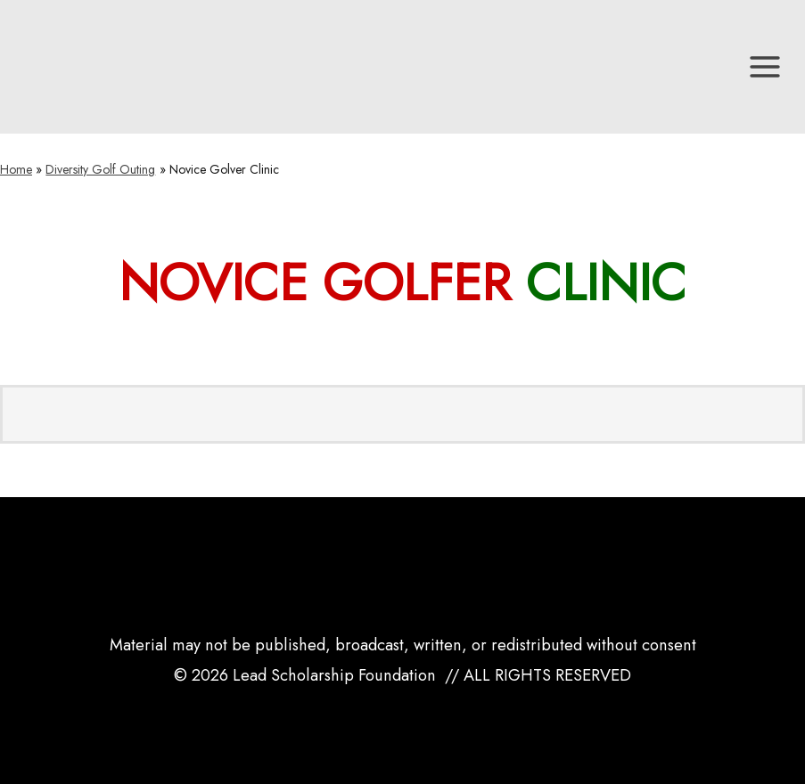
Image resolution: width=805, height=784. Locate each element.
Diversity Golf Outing (100, 169)
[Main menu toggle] (765, 67)
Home (16, 169)
